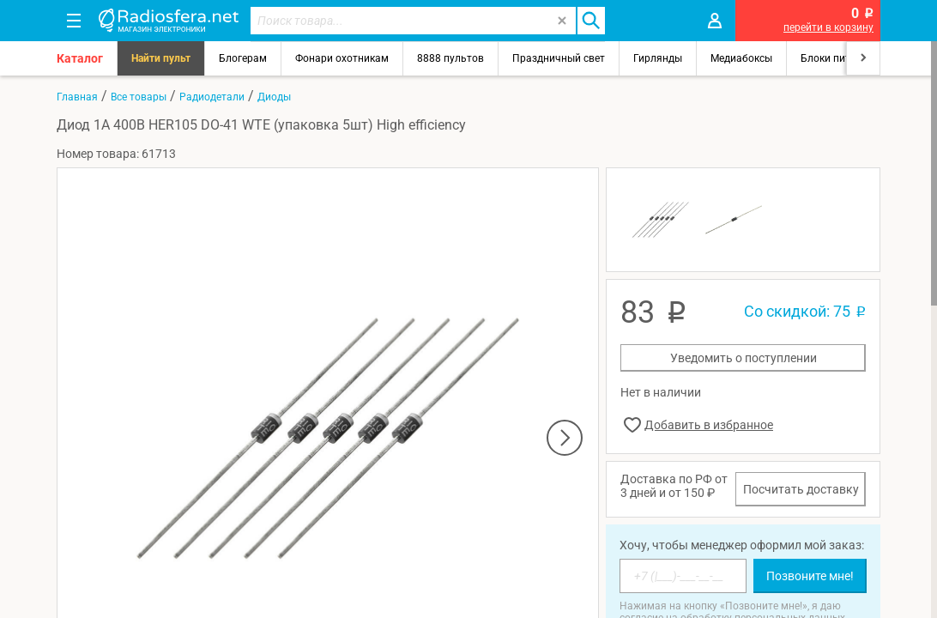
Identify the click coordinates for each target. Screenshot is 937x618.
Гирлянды (657, 58)
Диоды (274, 97)
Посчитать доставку (801, 489)
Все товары (138, 97)
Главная (77, 97)
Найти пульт (160, 58)
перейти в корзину (828, 27)
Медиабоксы (741, 58)
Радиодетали (212, 97)
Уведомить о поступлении (743, 358)
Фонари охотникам (342, 58)
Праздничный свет (558, 58)
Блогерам (243, 58)
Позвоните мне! (810, 576)
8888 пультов (450, 58)
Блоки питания (837, 58)
